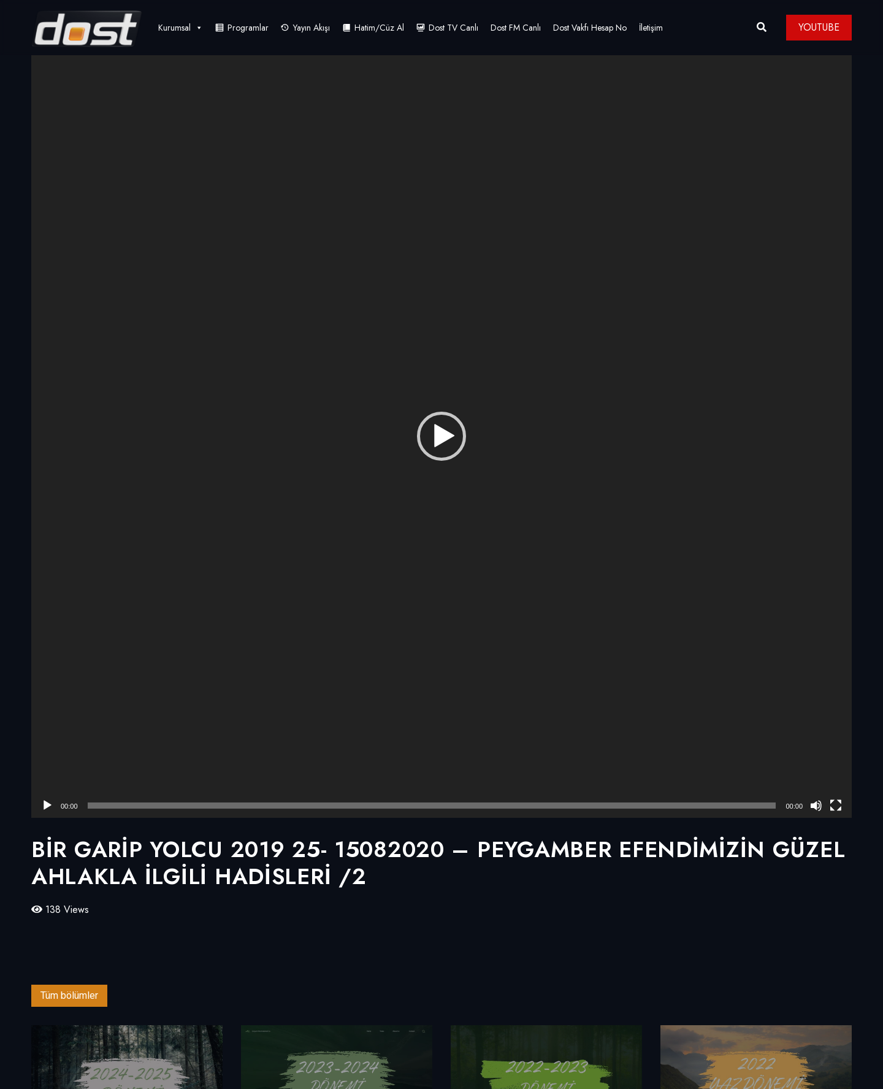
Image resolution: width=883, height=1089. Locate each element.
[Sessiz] (816, 805)
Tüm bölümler (69, 995)
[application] (441, 436)
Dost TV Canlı (453, 27)
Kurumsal (180, 27)
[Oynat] (47, 805)
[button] (441, 436)
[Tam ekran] (836, 805)
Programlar (248, 27)
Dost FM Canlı (516, 27)
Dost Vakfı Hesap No (590, 27)
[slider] (432, 805)
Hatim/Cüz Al (379, 27)
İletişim (651, 27)
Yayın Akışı (311, 27)
